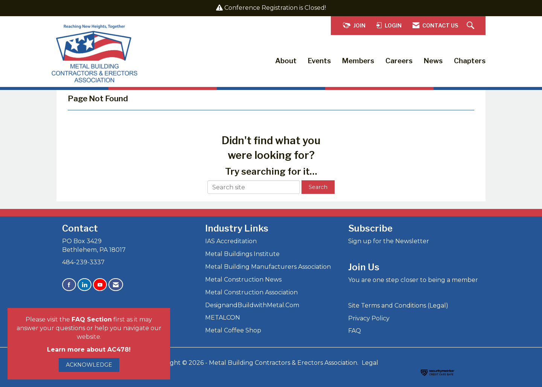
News (433, 60)
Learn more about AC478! (89, 349)
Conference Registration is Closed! (275, 7)
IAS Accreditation (231, 241)
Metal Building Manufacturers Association (268, 266)
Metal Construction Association (251, 292)
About (286, 60)
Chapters (470, 60)
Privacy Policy (369, 318)
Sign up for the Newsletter (388, 241)
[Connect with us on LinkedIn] (84, 284)
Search (318, 187)
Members (358, 60)
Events (319, 60)
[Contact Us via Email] (115, 284)
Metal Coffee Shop (233, 330)
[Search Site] (471, 25)
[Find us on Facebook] (69, 284)
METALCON (222, 317)
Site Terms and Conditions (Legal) (398, 305)
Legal (370, 362)
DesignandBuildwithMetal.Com (252, 305)
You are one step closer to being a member (413, 279)
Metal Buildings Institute (242, 253)
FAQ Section (92, 319)
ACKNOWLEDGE (89, 364)
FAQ (354, 330)
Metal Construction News (243, 279)
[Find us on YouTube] (100, 284)
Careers (399, 60)
